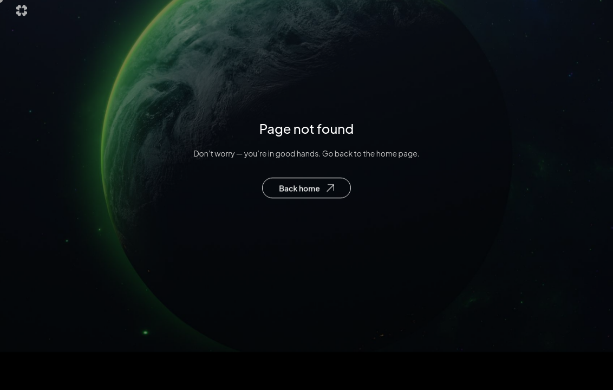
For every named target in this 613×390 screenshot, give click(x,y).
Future (335, 13)
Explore (287, 13)
